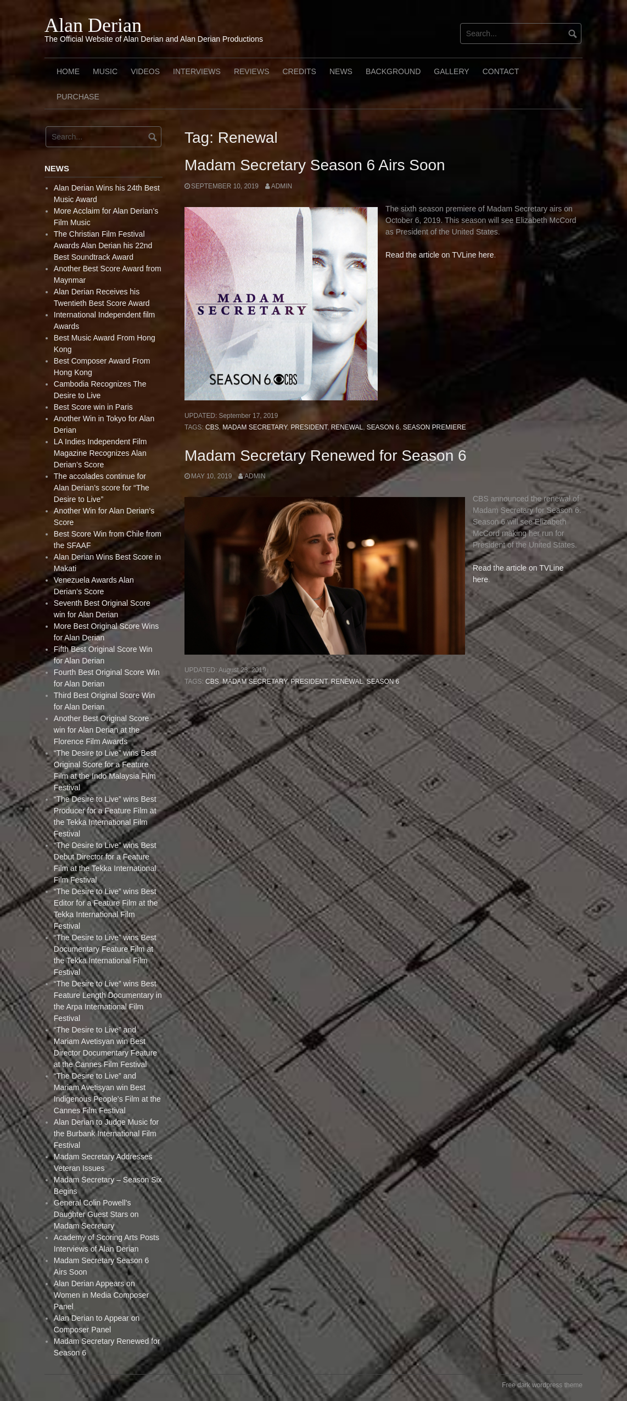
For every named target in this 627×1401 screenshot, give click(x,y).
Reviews (252, 71)
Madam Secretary (254, 427)
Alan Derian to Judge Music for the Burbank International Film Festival (106, 1133)
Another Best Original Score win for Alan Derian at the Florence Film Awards (101, 730)
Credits (299, 71)
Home (68, 71)
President (308, 427)
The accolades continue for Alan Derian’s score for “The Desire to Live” (101, 488)
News (340, 71)
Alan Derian (93, 25)
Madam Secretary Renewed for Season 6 (325, 455)
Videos (145, 71)
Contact (501, 71)
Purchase (78, 96)
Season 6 (383, 427)
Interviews (197, 71)
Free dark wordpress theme (542, 1385)
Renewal (347, 427)
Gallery (451, 71)
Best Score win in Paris (93, 407)
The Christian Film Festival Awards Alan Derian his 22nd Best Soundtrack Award (103, 245)
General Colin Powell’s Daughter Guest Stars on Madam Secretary (96, 1214)
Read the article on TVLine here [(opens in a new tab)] (439, 254)
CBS (212, 427)
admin (281, 186)
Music (105, 71)
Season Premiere (434, 427)
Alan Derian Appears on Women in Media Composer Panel (101, 1295)
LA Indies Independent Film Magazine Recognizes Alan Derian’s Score (100, 453)
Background (393, 71)
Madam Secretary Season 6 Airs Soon (314, 165)
